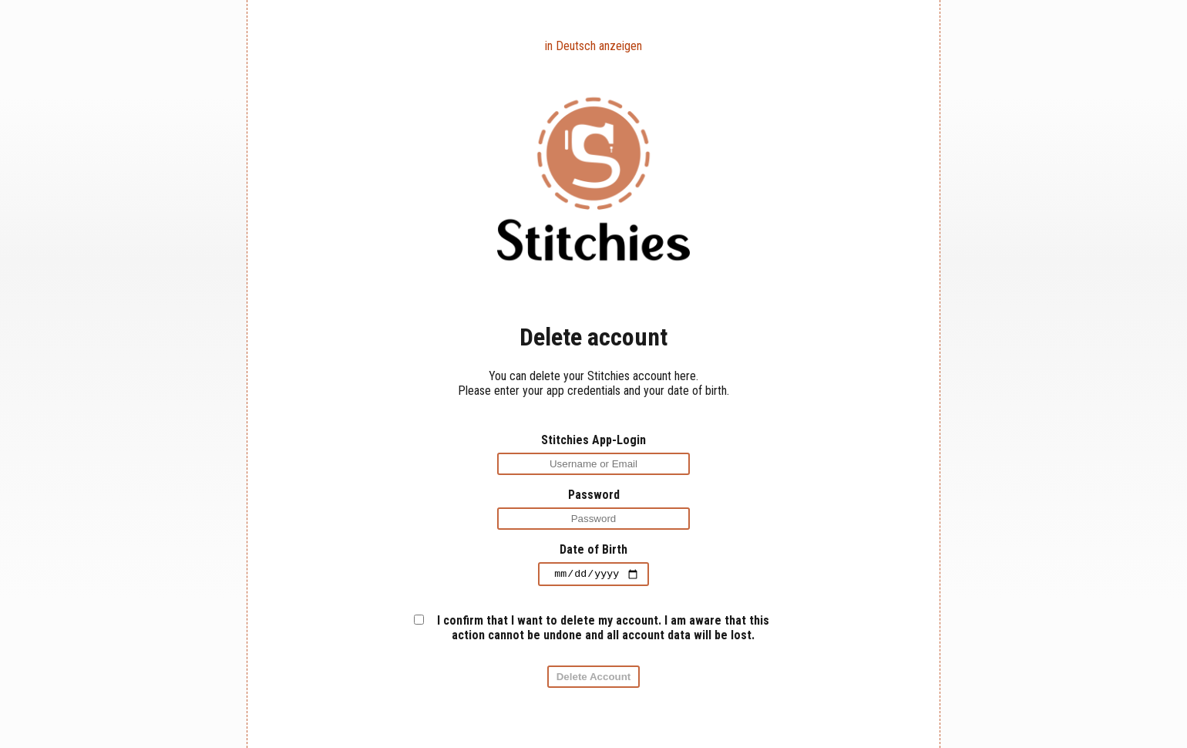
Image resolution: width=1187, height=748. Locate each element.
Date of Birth (593, 549)
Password (594, 494)
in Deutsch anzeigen (593, 46)
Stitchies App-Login (593, 440)
